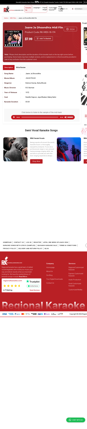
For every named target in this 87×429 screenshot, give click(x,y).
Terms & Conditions (67, 245)
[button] (75, 420)
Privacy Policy (9, 248)
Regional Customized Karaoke (76, 269)
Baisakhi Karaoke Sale (47, 245)
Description (8, 67)
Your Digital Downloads (54, 279)
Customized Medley (76, 290)
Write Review (20, 67)
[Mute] (65, 117)
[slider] (40, 117)
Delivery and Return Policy (30, 248)
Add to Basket (43, 38)
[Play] (14, 117)
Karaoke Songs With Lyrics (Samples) (19, 245)
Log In (28, 242)
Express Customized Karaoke (76, 275)
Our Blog (49, 275)
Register (37, 242)
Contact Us (19, 242)
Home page (50, 267)
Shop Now (36, 161)
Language (37, 7)
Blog (47, 248)
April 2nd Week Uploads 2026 (55, 242)
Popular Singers (46, 8)
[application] (41, 117)
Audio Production (75, 280)
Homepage (7, 242)
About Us (49, 271)
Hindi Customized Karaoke (75, 285)
